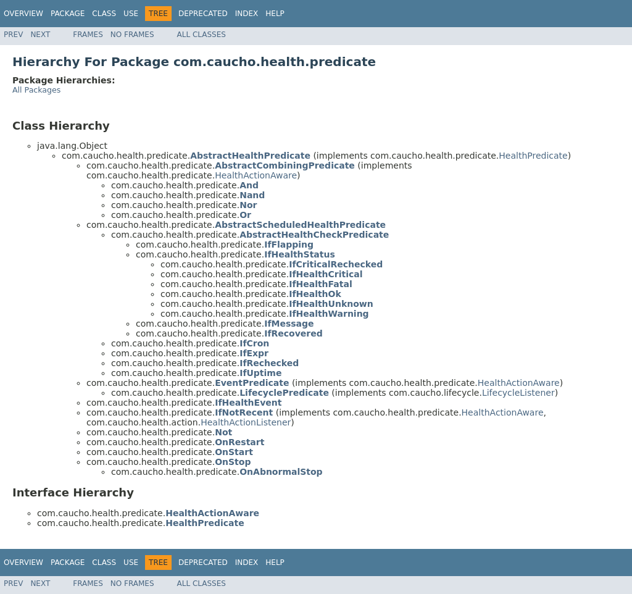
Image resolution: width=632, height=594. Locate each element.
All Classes (201, 34)
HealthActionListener (246, 422)
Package (68, 13)
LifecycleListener (518, 393)
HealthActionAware (256, 175)
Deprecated (203, 13)
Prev (13, 34)
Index (247, 13)
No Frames (132, 34)
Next (40, 34)
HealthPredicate (533, 156)
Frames (88, 34)
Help (275, 13)
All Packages (36, 89)
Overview (23, 13)
